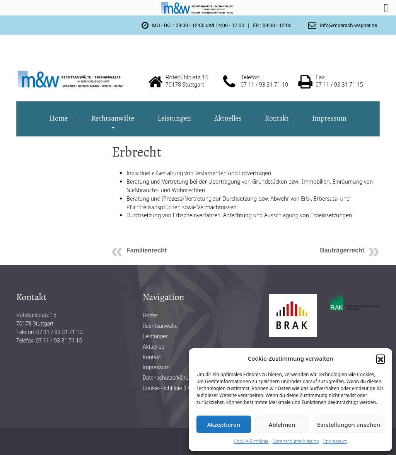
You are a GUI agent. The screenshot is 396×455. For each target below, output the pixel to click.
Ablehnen (282, 424)
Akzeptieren (223, 424)
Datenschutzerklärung (296, 441)
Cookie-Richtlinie (251, 441)
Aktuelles (228, 118)
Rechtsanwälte (113, 118)
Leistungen (174, 118)
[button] (380, 359)
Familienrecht (146, 250)
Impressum (335, 441)
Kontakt (277, 118)
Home (59, 118)
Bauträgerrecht (342, 250)
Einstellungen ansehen (348, 424)
